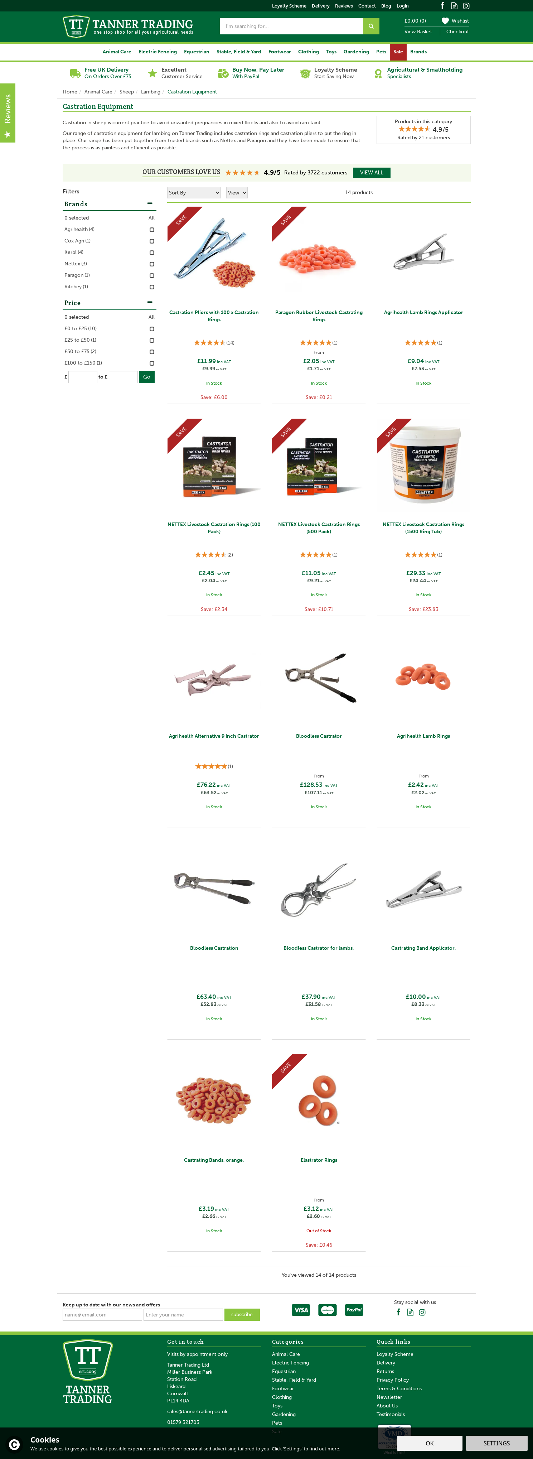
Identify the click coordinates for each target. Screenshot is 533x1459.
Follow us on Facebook (442, 5)
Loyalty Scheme (395, 1354)
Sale (398, 52)
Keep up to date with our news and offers (111, 1305)
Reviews (344, 6)
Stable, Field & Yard (294, 1380)
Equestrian (284, 1371)
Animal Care (286, 1354)
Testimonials (391, 1414)
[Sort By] (194, 192)
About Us (387, 1406)
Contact (367, 6)
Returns (385, 1371)
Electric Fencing (290, 1363)
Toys (277, 1406)
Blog (386, 6)
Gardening (284, 1414)
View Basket (418, 32)
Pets (277, 1423)
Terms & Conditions (399, 1389)
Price (109, 303)
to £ (102, 377)
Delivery (386, 1363)
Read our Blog (454, 5)
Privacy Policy (393, 1380)
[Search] (291, 26)
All (152, 218)
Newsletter (389, 1397)
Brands (109, 204)
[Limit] (237, 192)
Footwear (283, 1389)
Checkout (457, 32)
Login (403, 6)
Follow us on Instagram (466, 5)
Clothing (282, 1397)
